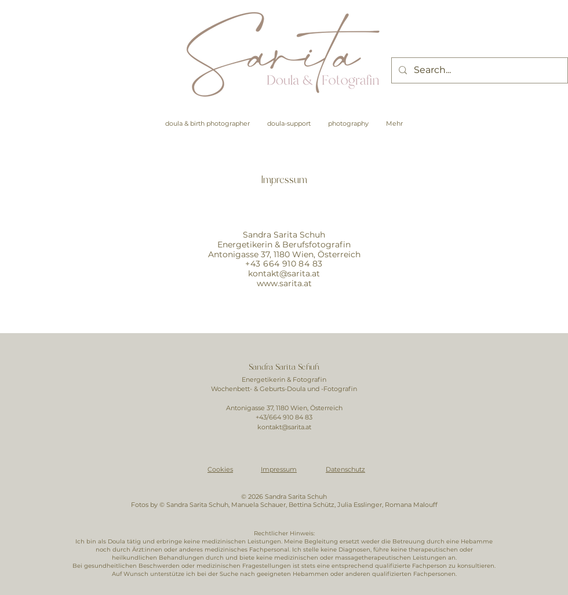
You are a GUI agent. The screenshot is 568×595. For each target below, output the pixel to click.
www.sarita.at (284, 283)
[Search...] (478, 70)
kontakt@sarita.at (284, 273)
